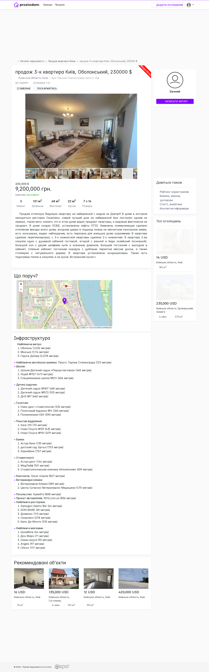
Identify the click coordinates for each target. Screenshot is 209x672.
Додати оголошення (168, 5)
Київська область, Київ (33, 77)
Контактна (172, 208)
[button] (190, 5)
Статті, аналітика (169, 204)
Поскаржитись (45, 88)
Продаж (60, 4)
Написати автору (175, 101)
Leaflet (83, 327)
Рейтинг (172, 191)
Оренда (47, 4)
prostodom (47, 667)
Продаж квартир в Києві (61, 61)
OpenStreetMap (95, 327)
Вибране (24, 88)
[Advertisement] (104, 34)
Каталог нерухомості (32, 61)
